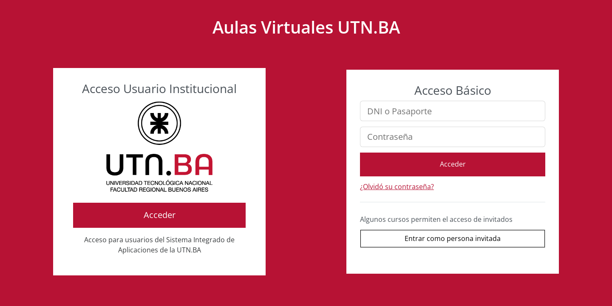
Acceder (160, 215)
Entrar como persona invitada (453, 238)
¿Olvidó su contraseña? (397, 186)
